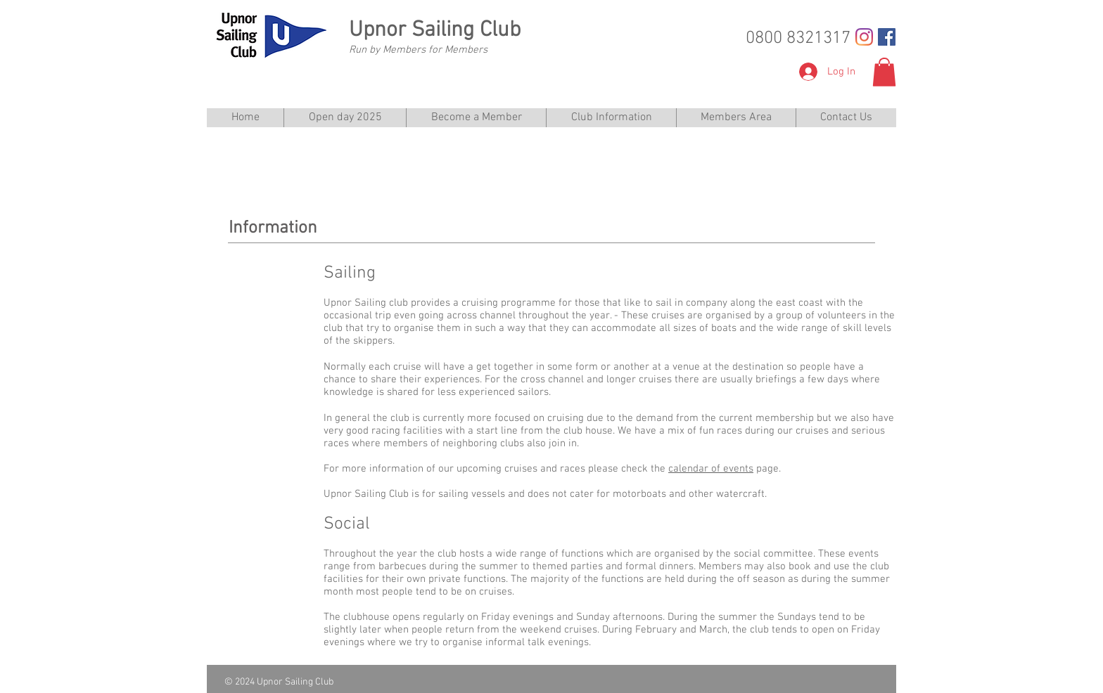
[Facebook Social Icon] (886, 37)
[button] (884, 72)
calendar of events (710, 468)
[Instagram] (864, 37)
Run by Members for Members (418, 50)
